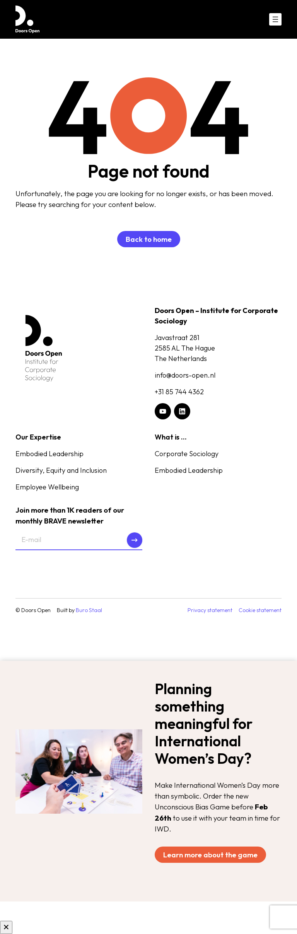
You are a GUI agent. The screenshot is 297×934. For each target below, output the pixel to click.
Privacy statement (210, 610)
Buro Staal (89, 610)
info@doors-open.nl (185, 375)
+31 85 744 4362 (179, 391)
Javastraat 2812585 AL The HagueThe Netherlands (185, 348)
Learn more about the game (210, 854)
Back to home (149, 239)
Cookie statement (260, 610)
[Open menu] (275, 19)
